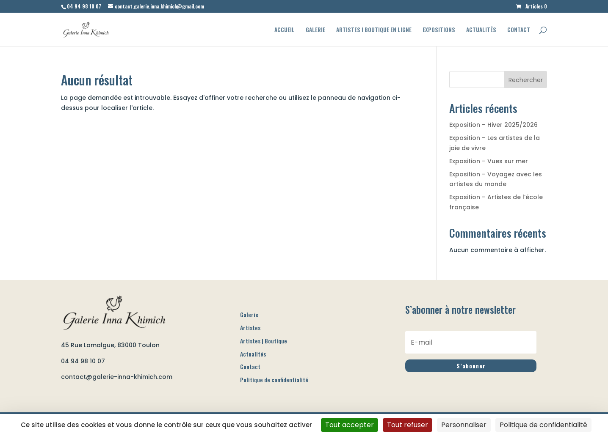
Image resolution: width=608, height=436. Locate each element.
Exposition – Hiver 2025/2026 (493, 125)
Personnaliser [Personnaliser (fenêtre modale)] (463, 425)
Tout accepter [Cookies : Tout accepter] (349, 425)
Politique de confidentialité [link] (543, 425)
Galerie (315, 30)
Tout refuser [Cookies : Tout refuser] (407, 425)
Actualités (481, 30)
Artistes (250, 327)
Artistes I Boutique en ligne (374, 30)
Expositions (439, 30)
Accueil (284, 30)
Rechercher (526, 80)
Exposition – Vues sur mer (488, 161)
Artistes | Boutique (263, 340)
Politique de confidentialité (274, 379)
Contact (518, 30)
